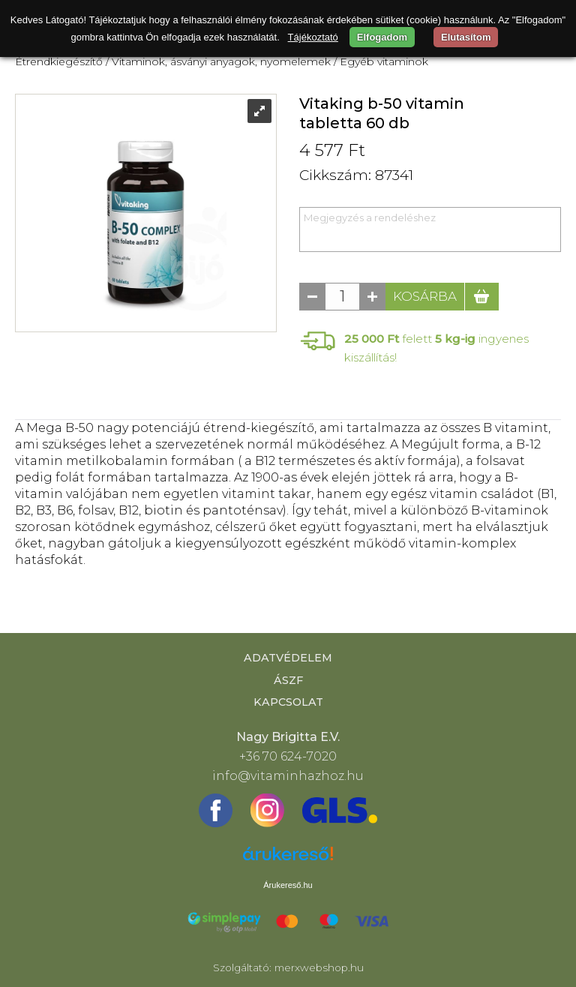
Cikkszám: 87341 (356, 175)
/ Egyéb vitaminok (381, 61)
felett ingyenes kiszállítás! (436, 348)
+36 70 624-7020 (288, 756)
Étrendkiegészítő (59, 61)
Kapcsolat (288, 702)
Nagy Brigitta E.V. (288, 737)
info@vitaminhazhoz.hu (288, 776)
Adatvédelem (288, 657)
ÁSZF (288, 680)
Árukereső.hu (287, 885)
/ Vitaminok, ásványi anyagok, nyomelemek (218, 61)
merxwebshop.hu (319, 968)
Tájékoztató (313, 37)
